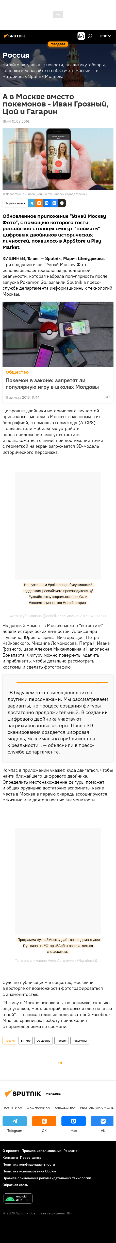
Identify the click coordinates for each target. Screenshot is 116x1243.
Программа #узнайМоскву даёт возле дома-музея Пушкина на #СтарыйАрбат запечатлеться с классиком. (59, 946)
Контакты (10, 1157)
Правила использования (41, 1150)
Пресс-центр (30, 1157)
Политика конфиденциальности (29, 1164)
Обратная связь (15, 1185)
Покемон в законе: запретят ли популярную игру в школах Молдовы (52, 383)
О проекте (11, 1150)
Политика (12, 1107)
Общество (17, 372)
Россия (10, 1040)
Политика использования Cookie (29, 1171)
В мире (25, 1040)
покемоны (80, 1040)
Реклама (70, 1150)
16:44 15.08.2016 (16, 121)
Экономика (38, 1107)
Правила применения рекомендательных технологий (47, 1178)
